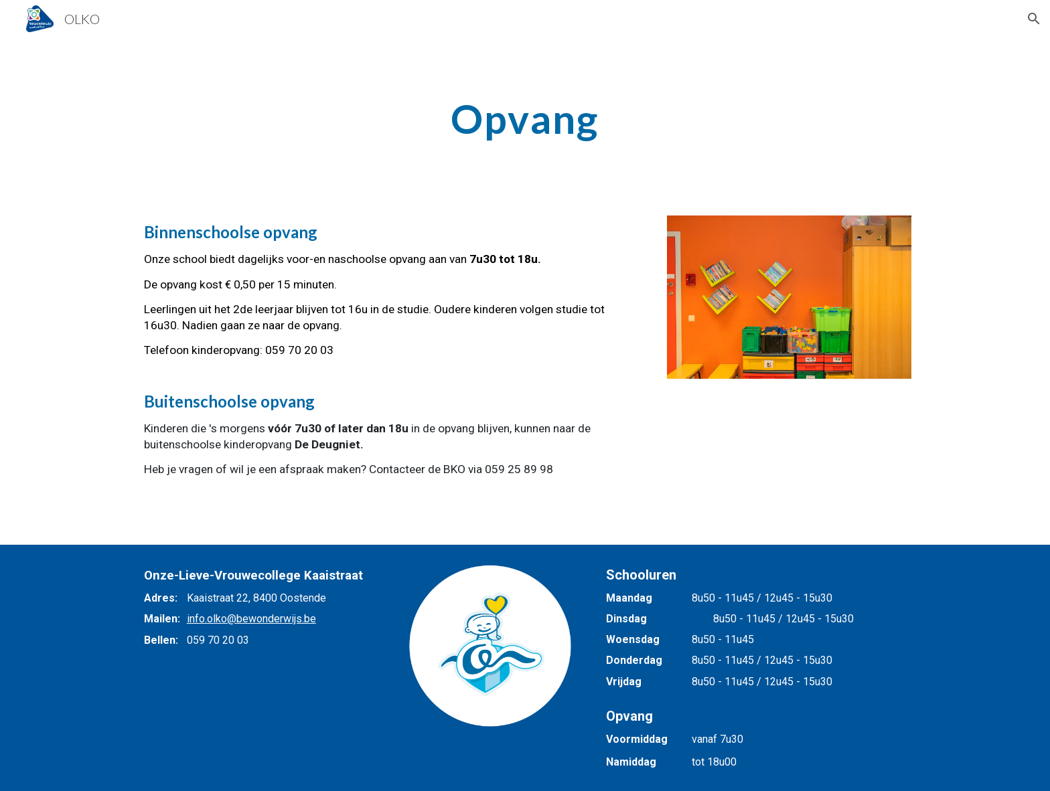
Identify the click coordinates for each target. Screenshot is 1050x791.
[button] (1034, 19)
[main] (525, 118)
